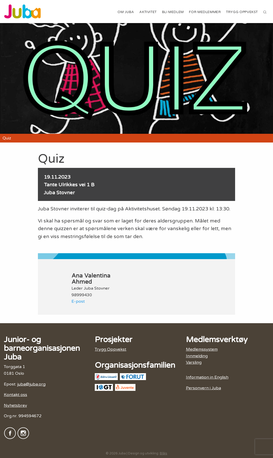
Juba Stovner (59, 193)
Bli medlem (173, 12)
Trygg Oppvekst (242, 12)
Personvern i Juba (203, 388)
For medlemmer (205, 12)
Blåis (163, 453)
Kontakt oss (15, 394)
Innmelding (197, 356)
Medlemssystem (202, 349)
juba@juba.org (31, 384)
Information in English (207, 377)
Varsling (194, 362)
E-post (78, 301)
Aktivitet (148, 12)
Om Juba (126, 12)
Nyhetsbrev (15, 405)
